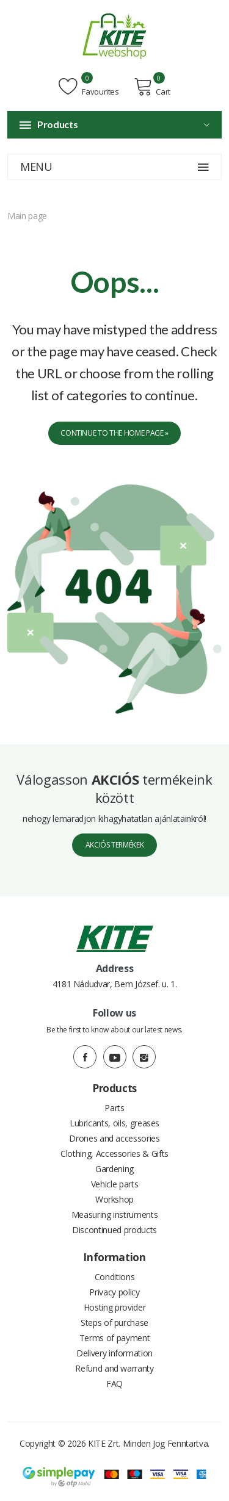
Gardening (114, 1169)
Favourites (89, 86)
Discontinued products (114, 1230)
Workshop (114, 1199)
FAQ (114, 1383)
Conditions (115, 1277)
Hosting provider (114, 1307)
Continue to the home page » (114, 433)
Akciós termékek (114, 845)
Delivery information (114, 1353)
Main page (27, 215)
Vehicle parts (114, 1184)
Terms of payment (114, 1338)
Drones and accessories (114, 1138)
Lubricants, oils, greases (114, 1123)
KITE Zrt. (104, 1443)
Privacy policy (114, 1292)
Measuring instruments (114, 1214)
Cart (152, 86)
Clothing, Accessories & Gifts (114, 1153)
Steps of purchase (114, 1322)
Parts (114, 1108)
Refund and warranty (114, 1368)
